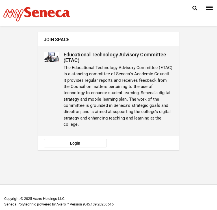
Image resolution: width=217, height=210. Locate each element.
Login (75, 143)
